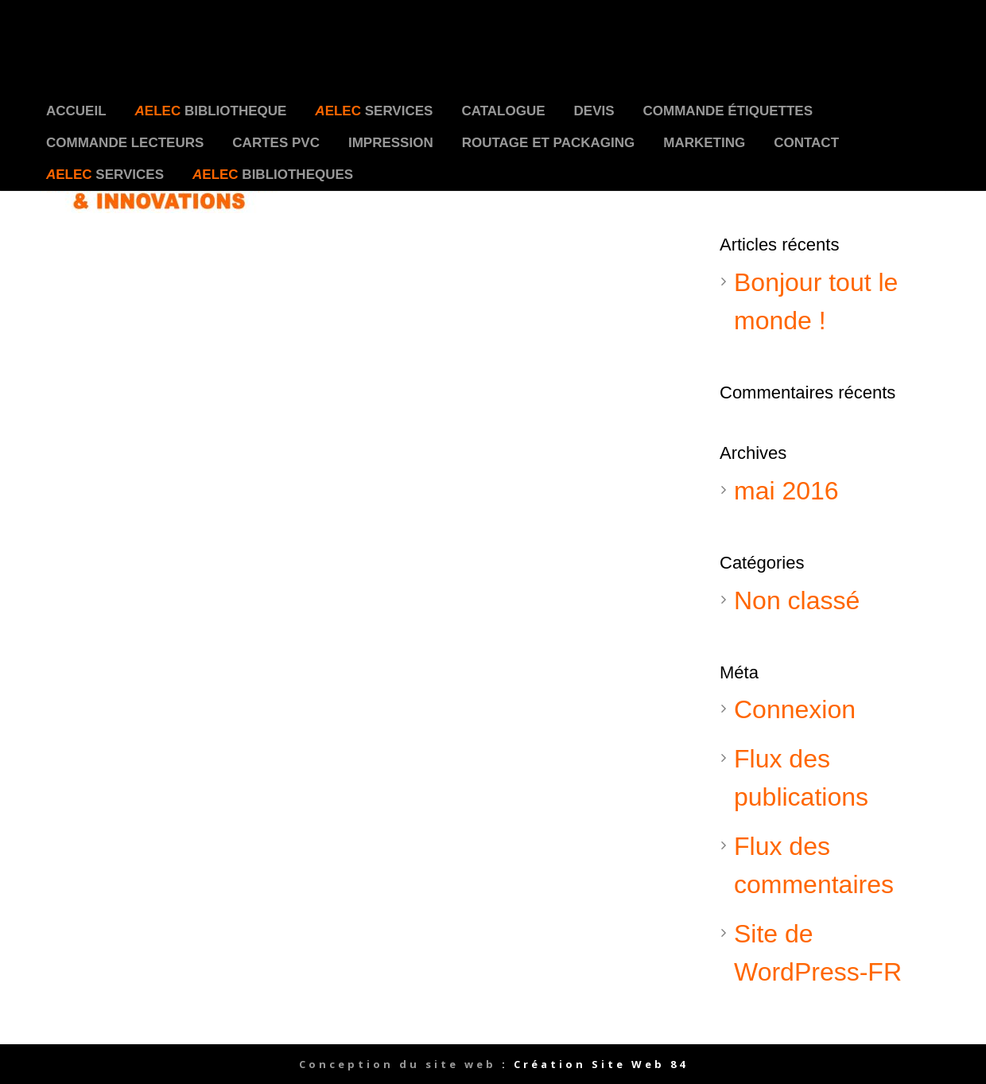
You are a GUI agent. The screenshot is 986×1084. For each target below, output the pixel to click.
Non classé (797, 600)
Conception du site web (397, 1064)
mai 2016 (786, 490)
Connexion (795, 709)
